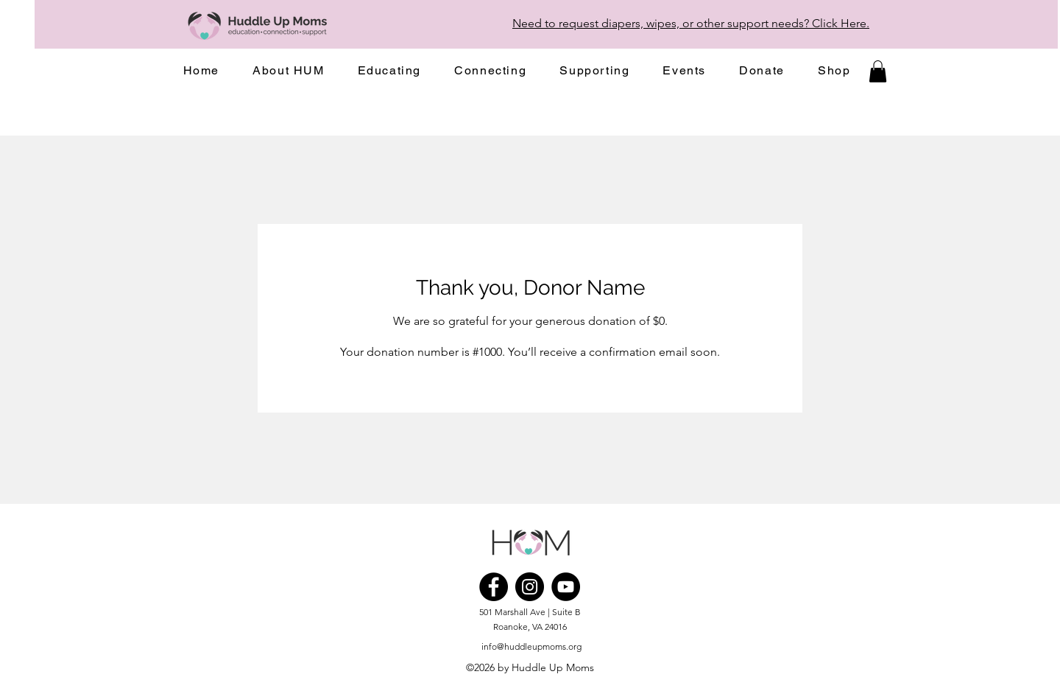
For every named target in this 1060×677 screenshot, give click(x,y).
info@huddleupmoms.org (531, 646)
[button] (289, 71)
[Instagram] (529, 586)
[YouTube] (565, 586)
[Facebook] (493, 586)
